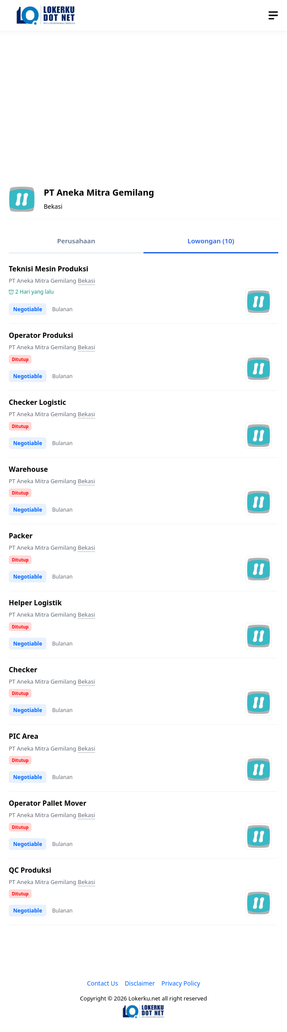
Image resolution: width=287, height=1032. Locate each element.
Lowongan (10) (211, 240)
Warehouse (28, 469)
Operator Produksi (41, 335)
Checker (23, 669)
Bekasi (86, 280)
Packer (20, 536)
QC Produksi (30, 870)
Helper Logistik (35, 602)
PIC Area (23, 736)
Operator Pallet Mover (47, 803)
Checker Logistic (37, 402)
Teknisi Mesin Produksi (48, 269)
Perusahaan (76, 240)
